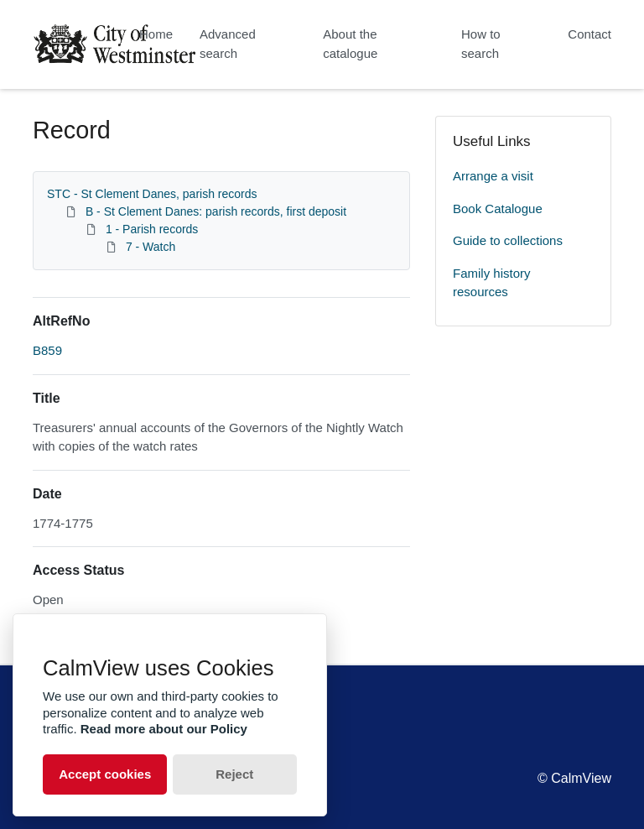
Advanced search (228, 43)
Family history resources (492, 283)
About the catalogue (350, 43)
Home (156, 34)
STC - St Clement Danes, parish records (152, 194)
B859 (47, 350)
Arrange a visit (493, 176)
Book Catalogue (498, 208)
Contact (589, 34)
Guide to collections (508, 240)
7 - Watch (150, 246)
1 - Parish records (152, 229)
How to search (481, 43)
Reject (234, 774)
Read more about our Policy (163, 729)
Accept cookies (105, 774)
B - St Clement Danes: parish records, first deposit (216, 211)
